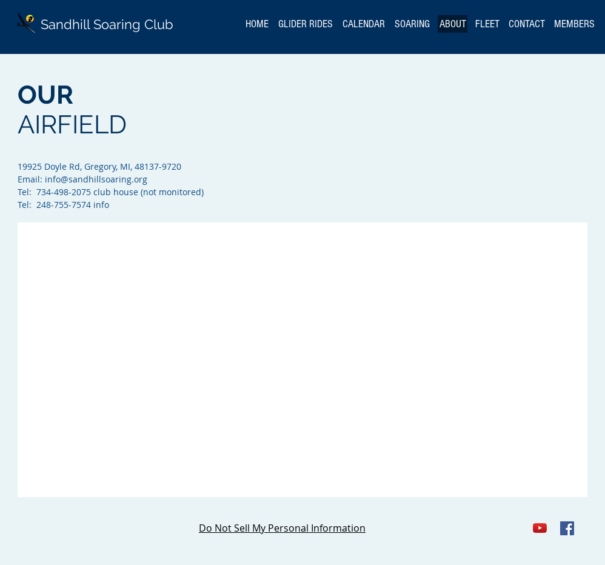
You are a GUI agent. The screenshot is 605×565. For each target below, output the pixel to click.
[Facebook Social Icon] (567, 528)
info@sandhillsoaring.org (96, 179)
